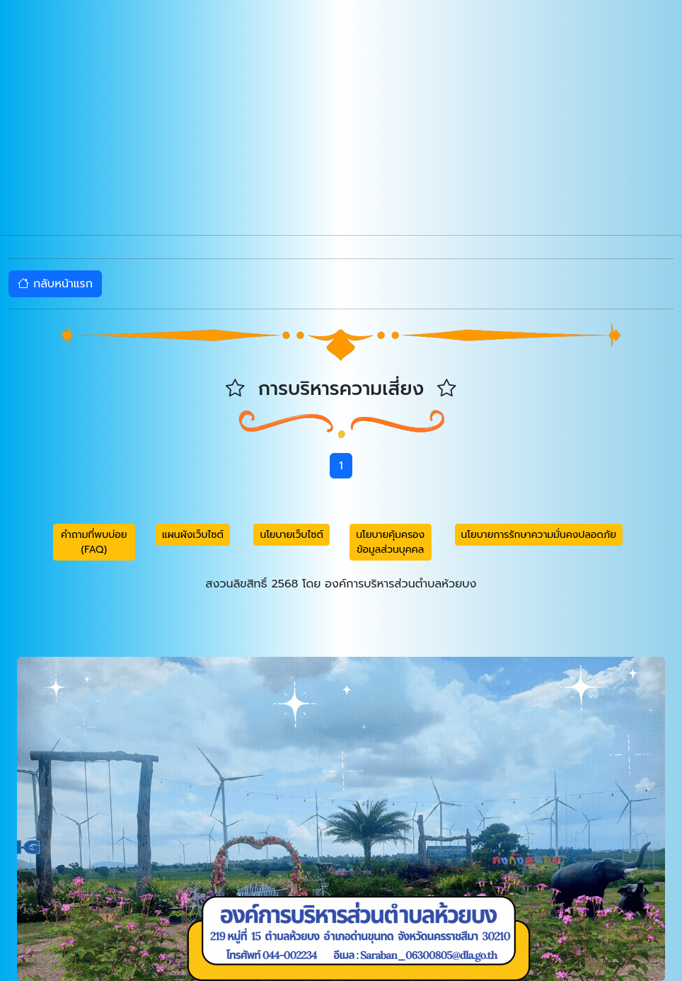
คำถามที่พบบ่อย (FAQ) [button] (94, 542)
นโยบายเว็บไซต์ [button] (291, 534)
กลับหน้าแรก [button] (55, 283)
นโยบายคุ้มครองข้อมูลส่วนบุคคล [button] (390, 542)
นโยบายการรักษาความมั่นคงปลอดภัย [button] (539, 534)
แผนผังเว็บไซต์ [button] (193, 534)
